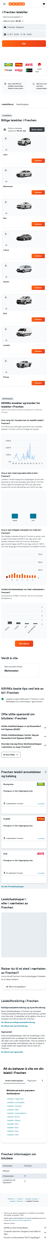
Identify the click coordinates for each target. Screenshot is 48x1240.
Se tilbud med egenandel (12, 1052)
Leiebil (20, 1199)
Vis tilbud (38, 161)
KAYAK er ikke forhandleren (25, 1227)
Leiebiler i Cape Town (15, 1099)
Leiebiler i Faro (13, 1131)
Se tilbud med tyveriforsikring (14, 1026)
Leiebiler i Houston (14, 1106)
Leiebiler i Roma (13, 1117)
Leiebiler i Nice (13, 1127)
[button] (4, 4)
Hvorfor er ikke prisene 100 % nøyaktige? (25, 1237)
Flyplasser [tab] (31, 1080)
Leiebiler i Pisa (12, 1124)
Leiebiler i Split (13, 1109)
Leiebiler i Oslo (13, 1135)
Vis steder (41, 804)
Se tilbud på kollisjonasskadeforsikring (18, 1022)
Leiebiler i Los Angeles (15, 1102)
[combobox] (13, 17)
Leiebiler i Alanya (13, 1120)
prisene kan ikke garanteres (21, 1220)
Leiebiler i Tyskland (16, 1201)
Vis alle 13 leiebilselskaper (12, 886)
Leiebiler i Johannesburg (16, 1113)
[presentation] (45, 772)
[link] (24, 644)
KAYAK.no (11, 1199)
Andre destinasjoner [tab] (14, 1080)
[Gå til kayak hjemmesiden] (17, 4)
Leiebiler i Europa (31, 1199)
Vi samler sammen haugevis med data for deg (25, 1232)
